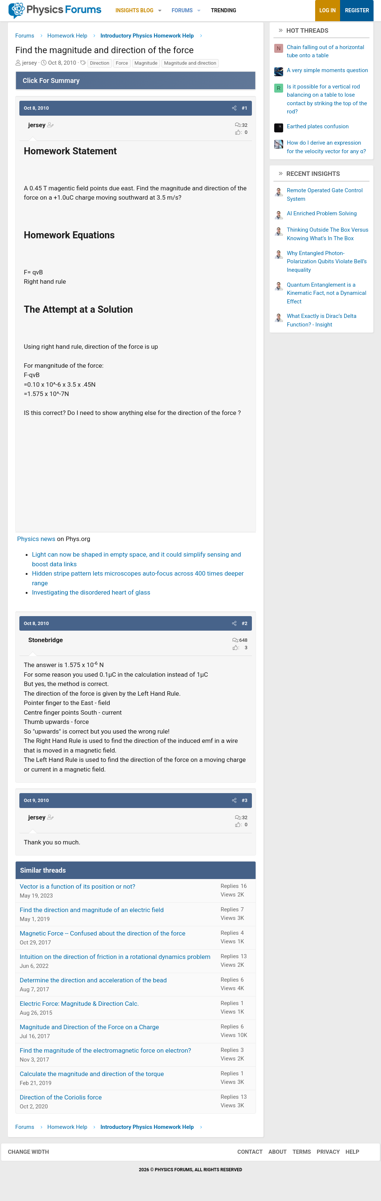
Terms (295, 1154)
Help (346, 1154)
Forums (182, 10)
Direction (99, 65)
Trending (223, 10)
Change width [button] (35, 1154)
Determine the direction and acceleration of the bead (93, 982)
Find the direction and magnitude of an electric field (92, 912)
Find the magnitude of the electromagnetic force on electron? (105, 1053)
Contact (243, 1154)
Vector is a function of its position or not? (77, 889)
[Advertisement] (135, 474)
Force (122, 65)
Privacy (321, 1154)
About (271, 1154)
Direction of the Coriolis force (61, 1100)
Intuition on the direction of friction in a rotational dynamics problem (115, 959)
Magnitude (146, 65)
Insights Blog (135, 10)
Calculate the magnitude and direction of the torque (92, 1076)
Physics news (36, 541)
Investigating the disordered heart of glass (91, 595)
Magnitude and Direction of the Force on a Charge (89, 1029)
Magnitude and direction (190, 65)
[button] (159, 10)
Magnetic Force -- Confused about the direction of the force (102, 936)
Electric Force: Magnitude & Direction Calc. (79, 1006)
